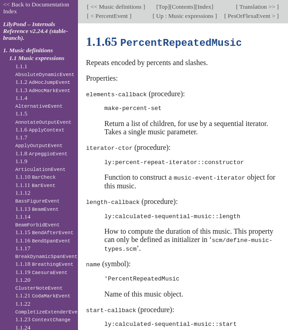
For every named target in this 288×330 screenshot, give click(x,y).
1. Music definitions (28, 50)
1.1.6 (40, 129)
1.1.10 (35, 176)
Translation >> (257, 6)
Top (162, 6)
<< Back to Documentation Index (36, 8)
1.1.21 (43, 295)
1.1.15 (44, 232)
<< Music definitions (116, 6)
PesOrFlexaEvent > (251, 15)
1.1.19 (41, 272)
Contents (183, 6)
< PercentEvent (109, 15)
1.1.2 (42, 81)
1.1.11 (35, 185)
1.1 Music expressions (37, 58)
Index (204, 6)
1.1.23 (43, 319)
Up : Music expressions (185, 15)
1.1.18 (44, 263)
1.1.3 (42, 90)
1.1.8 (41, 153)
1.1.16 (43, 240)
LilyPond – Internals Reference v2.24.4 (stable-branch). (35, 31)
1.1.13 (37, 208)
